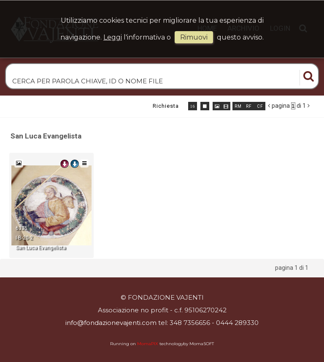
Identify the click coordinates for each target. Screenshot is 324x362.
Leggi (112, 37)
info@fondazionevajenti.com (111, 323)
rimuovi (194, 37)
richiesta (166, 106)
